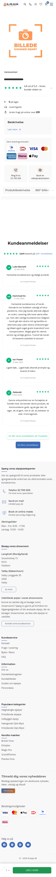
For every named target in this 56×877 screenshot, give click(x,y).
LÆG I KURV (32, 870)
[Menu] (51, 4)
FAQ (3, 656)
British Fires (7, 740)
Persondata (7, 687)
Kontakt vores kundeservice (17, 623)
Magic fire (6, 749)
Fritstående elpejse (11, 714)
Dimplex (5, 745)
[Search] (25, 4)
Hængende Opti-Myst (12, 723)
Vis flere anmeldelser (27, 445)
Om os (4, 669)
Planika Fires (8, 759)
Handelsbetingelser (11, 674)
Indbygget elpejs (10, 718)
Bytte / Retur (8, 652)
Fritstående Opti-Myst (12, 728)
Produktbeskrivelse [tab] (17, 190)
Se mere (9, 589)
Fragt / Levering (9, 647)
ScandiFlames (8, 754)
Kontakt (5, 643)
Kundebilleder (8, 678)
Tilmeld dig (8, 791)
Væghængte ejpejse (11, 709)
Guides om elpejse (11, 683)
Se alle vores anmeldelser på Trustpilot (28, 435)
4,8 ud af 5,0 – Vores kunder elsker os (34, 88)
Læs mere (14, 129)
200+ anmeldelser (44, 255)
